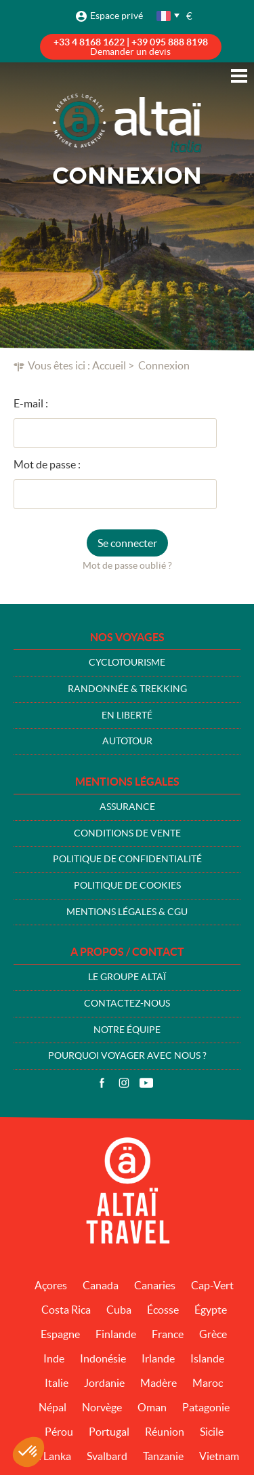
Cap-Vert (212, 1285)
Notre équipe (127, 1029)
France (168, 1334)
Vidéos (146, 1083)
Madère (158, 1383)
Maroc (207, 1383)
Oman (152, 1407)
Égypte (210, 1310)
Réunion (164, 1432)
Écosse (163, 1310)
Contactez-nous (127, 1003)
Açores (51, 1285)
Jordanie (104, 1383)
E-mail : (31, 403)
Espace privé (116, 15)
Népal (52, 1407)
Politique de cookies (127, 885)
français (164, 16)
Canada (101, 1285)
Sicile (212, 1432)
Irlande (158, 1358)
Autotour (127, 740)
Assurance (127, 806)
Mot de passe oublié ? (127, 566)
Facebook (101, 1083)
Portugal (109, 1432)
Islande (207, 1358)
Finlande (116, 1334)
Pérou (59, 1432)
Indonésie (103, 1358)
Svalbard (107, 1456)
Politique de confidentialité (127, 858)
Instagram (124, 1083)
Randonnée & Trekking (127, 688)
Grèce (213, 1334)
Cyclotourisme (127, 662)
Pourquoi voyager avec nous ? (127, 1055)
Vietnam (219, 1456)
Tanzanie (163, 1456)
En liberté (127, 715)
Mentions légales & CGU (127, 911)
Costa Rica (66, 1310)
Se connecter (127, 543)
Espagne (60, 1334)
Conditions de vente (127, 833)
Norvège (102, 1407)
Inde (53, 1358)
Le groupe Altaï (127, 976)
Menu (239, 76)
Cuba (118, 1310)
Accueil (109, 365)
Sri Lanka (50, 1456)
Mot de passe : (47, 464)
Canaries (154, 1285)
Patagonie (206, 1407)
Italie (56, 1383)
